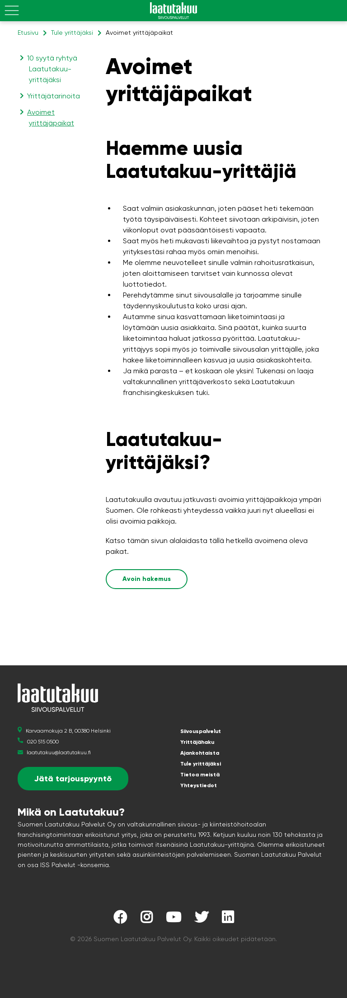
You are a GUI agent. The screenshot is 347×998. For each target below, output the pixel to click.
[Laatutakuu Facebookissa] (120, 919)
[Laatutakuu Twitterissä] (201, 919)
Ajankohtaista (199, 753)
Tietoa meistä (200, 774)
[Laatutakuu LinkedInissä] (228, 919)
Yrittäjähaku (197, 742)
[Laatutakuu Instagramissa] (146, 919)
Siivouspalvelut (200, 731)
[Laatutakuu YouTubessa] (173, 919)
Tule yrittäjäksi (72, 32)
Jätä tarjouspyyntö (73, 779)
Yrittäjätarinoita (54, 96)
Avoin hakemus (146, 579)
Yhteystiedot (198, 785)
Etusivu (28, 32)
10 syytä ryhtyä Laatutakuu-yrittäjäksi (53, 69)
